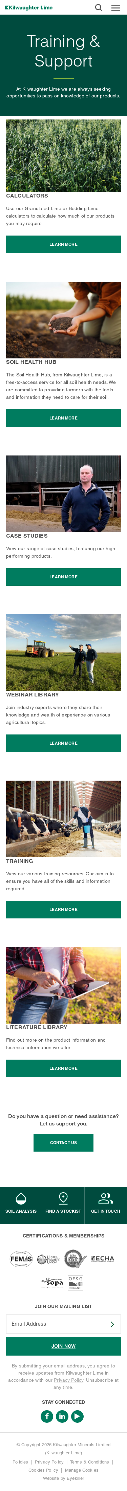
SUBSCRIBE (108, 1324)
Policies (20, 1462)
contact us (63, 1142)
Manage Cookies (82, 1470)
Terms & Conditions (89, 1462)
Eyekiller (75, 1478)
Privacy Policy (68, 1380)
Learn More (63, 244)
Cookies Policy (43, 1470)
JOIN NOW (63, 1346)
